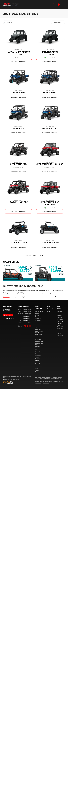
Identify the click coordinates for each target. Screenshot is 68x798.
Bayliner (37, 313)
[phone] (54, 4)
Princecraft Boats (39, 341)
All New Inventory (39, 311)
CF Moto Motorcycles (38, 316)
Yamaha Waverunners (38, 371)
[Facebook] (25, 326)
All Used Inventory (49, 312)
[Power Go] (18, 382)
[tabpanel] (24, 316)
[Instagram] (30, 326)
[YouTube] (27, 326)
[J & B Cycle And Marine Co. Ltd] (11, 4)
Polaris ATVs (38, 329)
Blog (58, 313)
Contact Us (59, 311)
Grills (36, 324)
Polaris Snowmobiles (38, 338)
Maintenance (60, 323)
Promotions (60, 319)
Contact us (6, 297)
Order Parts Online (60, 329)
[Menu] (63, 4)
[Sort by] (58, 22)
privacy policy (38, 383)
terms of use (46, 383)
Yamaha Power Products (38, 364)
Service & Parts (60, 321)
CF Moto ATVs (38, 318)
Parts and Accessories (60, 326)
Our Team (59, 315)
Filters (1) (8, 22)
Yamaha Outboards (37, 357)
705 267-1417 (8, 318)
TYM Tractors (38, 349)
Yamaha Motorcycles (38, 354)
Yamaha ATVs (38, 351)
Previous (26, 256)
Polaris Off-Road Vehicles (39, 332)
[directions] (58, 4)
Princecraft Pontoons (37, 347)
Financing (59, 317)
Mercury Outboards (37, 361)
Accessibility (60, 335)
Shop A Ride (12, 379)
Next (43, 256)
